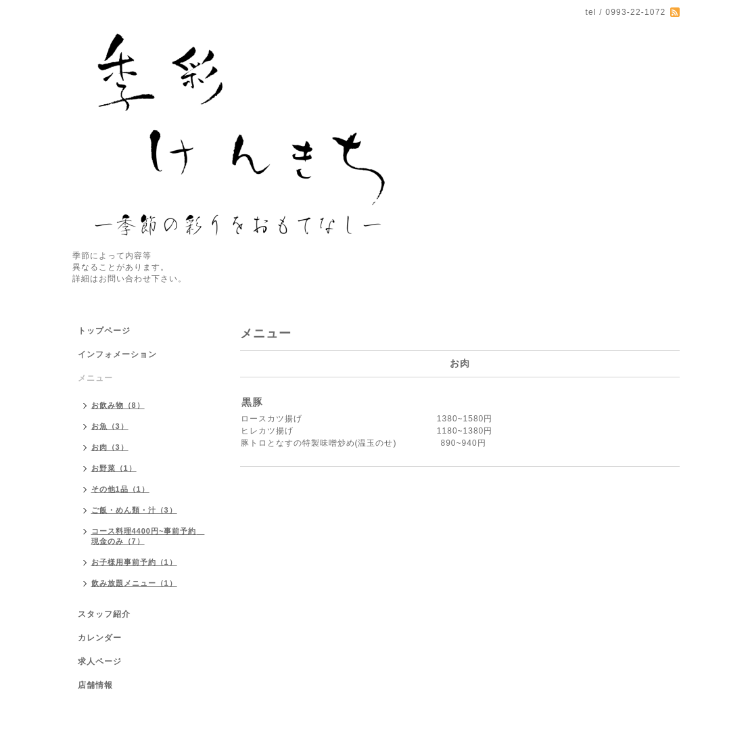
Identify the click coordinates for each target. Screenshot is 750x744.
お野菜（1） (114, 468)
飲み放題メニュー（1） (134, 583)
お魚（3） (109, 426)
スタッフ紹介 (104, 614)
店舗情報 (95, 685)
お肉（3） (109, 447)
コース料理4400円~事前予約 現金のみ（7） (148, 536)
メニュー (95, 378)
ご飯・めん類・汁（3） (134, 510)
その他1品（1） (120, 489)
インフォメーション (117, 354)
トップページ (104, 330)
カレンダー (100, 638)
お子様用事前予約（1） (134, 562)
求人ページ (100, 661)
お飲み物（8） (118, 405)
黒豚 (252, 402)
